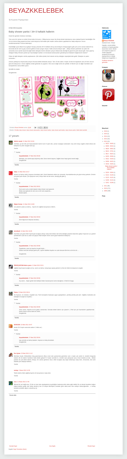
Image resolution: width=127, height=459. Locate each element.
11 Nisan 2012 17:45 (23, 381)
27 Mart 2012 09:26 (34, 156)
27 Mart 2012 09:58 (34, 246)
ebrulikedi (17, 231)
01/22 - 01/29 (110, 175)
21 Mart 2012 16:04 (28, 141)
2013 (105, 139)
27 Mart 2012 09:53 (34, 217)
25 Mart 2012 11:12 (26, 353)
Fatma (16, 292)
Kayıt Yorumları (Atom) (19, 449)
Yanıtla (16, 148)
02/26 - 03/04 (110, 172)
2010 (105, 188)
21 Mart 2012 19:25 (26, 231)
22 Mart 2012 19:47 (26, 324)
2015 (105, 133)
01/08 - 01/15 (110, 180)
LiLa (15, 381)
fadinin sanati (18, 141)
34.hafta (16, 130)
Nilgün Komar (18, 204)
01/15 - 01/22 (110, 177)
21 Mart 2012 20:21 (38, 265)
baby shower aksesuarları (33, 130)
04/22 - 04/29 (110, 159)
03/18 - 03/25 (110, 164)
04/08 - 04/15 (110, 161)
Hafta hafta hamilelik (81, 130)
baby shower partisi (71, 130)
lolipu (15, 172)
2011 (105, 186)
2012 (105, 141)
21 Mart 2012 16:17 (23, 172)
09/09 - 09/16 (110, 146)
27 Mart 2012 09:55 (34, 307)
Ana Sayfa (52, 446)
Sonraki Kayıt (13, 446)
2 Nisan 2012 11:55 (24, 370)
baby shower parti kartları (58, 130)
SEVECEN (17, 324)
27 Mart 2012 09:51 (34, 186)
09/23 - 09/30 (110, 143)
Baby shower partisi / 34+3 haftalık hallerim (111, 167)
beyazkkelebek (23, 156)
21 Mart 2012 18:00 (28, 204)
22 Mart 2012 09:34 (24, 292)
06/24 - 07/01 (110, 151)
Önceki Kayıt (91, 446)
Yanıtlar (18, 152)
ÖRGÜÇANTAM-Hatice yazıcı (23, 265)
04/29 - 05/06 (110, 156)
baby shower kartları (46, 130)
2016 (105, 131)
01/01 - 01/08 (110, 182)
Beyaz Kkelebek (109, 40)
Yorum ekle (12, 395)
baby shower (22, 130)
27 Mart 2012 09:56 (34, 278)
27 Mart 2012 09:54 (34, 337)
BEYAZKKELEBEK (36, 10)
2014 (105, 136)
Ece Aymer (17, 353)
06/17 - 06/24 (110, 154)
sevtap (16, 370)
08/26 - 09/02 (110, 148)
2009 (105, 191)
